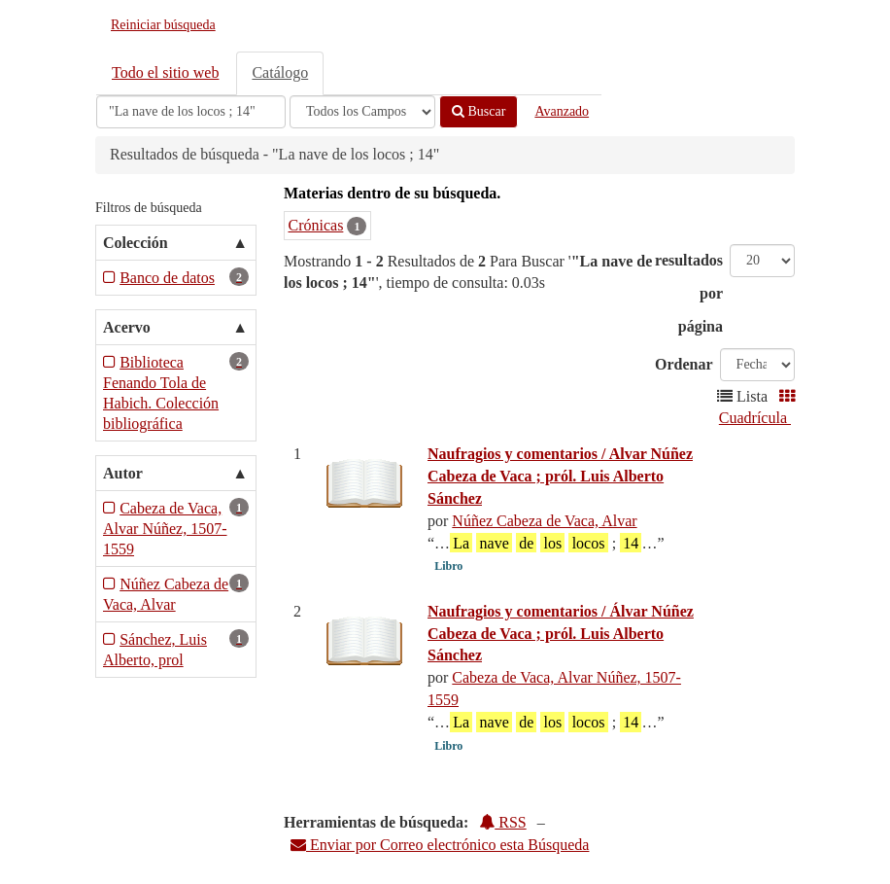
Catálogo (280, 72)
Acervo (127, 327)
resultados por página (689, 293)
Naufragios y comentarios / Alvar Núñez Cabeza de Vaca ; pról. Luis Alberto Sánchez (560, 476)
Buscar (478, 111)
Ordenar (684, 364)
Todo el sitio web (165, 72)
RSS (502, 822)
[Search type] (362, 111)
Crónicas (316, 225)
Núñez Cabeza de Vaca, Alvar (544, 521)
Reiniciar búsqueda (163, 25)
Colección (135, 242)
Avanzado (561, 111)
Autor (123, 473)
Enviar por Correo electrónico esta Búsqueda (440, 844)
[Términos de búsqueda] (191, 111)
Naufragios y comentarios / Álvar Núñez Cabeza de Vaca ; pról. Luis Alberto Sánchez (561, 633)
